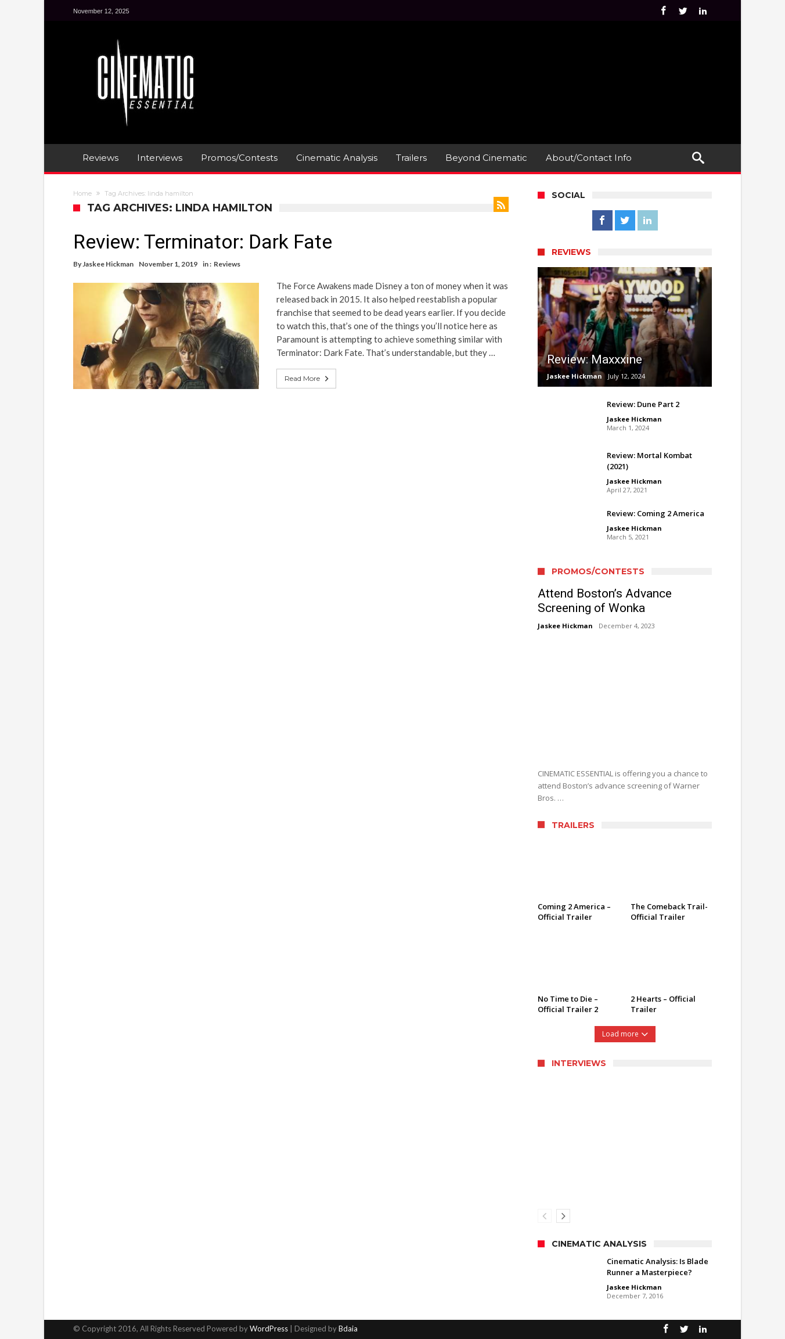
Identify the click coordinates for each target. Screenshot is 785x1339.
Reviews (227, 264)
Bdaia (348, 1328)
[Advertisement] (500, 64)
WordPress (269, 1328)
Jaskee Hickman (108, 264)
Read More (308, 378)
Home (82, 193)
